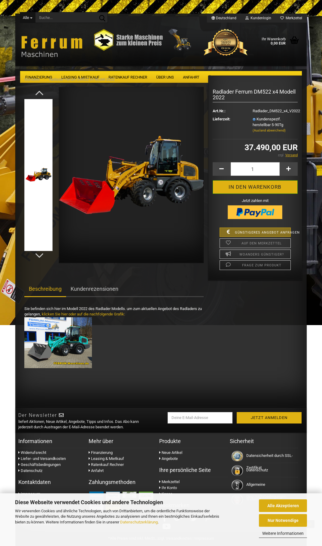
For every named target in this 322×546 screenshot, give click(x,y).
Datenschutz (30, 470)
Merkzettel (291, 18)
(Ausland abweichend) (269, 130)
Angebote (168, 458)
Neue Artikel (170, 452)
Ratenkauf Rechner (106, 464)
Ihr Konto (168, 488)
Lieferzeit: (221, 119)
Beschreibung (45, 289)
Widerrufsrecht (32, 452)
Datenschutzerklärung (139, 522)
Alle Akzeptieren (283, 505)
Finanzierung (101, 452)
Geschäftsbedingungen (39, 464)
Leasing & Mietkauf (106, 458)
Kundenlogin (258, 18)
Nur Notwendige (283, 520)
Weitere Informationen (283, 533)
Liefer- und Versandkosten (42, 458)
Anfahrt (96, 470)
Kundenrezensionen (94, 289)
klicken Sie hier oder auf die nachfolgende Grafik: (83, 314)
